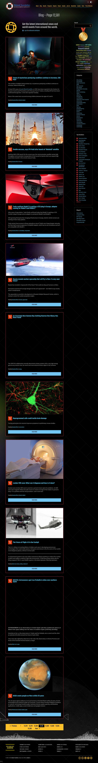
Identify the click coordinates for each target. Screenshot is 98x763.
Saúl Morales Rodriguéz (82, 141)
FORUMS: (59, 751)
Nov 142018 (10, 78)
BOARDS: (77, 747)
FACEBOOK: (23, 745)
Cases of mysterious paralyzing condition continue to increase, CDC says (37, 78)
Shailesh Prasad (83, 149)
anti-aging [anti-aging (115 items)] (88, 45)
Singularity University (82, 89)
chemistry (79, 120)
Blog (41, 6)
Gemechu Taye (82, 153)
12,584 (57, 726)
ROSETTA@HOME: (24, 751)
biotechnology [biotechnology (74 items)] (79, 50)
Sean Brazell (82, 182)
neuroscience (21, 427)
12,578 (25, 726)
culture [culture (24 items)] (88, 52)
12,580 (36, 726)
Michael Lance (14, 710)
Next (36, 728)
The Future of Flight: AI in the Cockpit (26, 542)
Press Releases (88, 6)
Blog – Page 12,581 (49, 15)
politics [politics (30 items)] (78, 63)
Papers (59, 6)
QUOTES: (77, 751)
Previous (14, 726)
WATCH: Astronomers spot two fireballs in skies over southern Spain (35, 581)
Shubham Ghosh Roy (84, 144)
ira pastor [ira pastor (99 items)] (79, 60)
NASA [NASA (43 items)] (87, 62)
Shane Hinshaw (83, 178)
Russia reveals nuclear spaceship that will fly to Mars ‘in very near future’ (36, 280)
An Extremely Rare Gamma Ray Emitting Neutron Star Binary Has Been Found (35, 316)
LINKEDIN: (59, 745)
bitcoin (78, 116)
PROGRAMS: (78, 749)
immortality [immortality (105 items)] (82, 58)
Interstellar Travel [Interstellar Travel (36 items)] (88, 58)
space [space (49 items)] (78, 67)
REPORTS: (41, 749)
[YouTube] (88, 758)
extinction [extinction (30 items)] (83, 54)
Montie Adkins (82, 196)
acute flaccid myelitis (26, 89)
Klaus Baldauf (82, 168)
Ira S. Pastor (82, 198)
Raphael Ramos (83, 180)
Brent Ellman (82, 188)
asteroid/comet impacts (83, 99)
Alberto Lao (14, 644)
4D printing (79, 81)
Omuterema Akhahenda (82, 165)
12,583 (52, 726)
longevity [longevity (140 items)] (83, 62)
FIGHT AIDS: (23, 749)
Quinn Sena (82, 146)
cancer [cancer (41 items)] (81, 52)
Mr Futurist (79, 216)
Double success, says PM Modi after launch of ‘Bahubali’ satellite (36, 149)
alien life (79, 95)
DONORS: (59, 747)
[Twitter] (82, 758)
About (37, 6)
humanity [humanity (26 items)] (90, 56)
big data (79, 107)
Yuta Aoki (81, 172)
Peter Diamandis (81, 83)
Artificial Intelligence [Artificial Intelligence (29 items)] (81, 46)
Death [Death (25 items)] (90, 52)
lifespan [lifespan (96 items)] (78, 62)
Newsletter (73, 6)
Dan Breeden (82, 147)
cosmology (79, 126)
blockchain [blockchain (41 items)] (89, 50)
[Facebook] (79, 758)
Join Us (68, 6)
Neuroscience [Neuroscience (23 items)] (90, 62)
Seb (80, 190)
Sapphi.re (28, 758)
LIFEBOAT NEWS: (42, 745)
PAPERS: (40, 751)
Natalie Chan (82, 184)
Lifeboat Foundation (14, 758)
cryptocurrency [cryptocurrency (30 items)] (85, 52)
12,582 (47, 726)
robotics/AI (25, 564)
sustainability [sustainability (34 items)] (82, 67)
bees (78, 105)
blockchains (80, 117)
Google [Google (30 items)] (76, 56)
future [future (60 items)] (86, 54)
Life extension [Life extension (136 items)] (86, 60)
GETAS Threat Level (11, 748)
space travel (25, 300)
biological (79, 110)
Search (90, 26)
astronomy (79, 101)
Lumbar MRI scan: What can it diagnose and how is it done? (34, 483)
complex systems (81, 123)
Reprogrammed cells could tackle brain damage (30, 418)
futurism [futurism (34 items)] (89, 54)
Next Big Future (80, 218)
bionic (78, 111)
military (21, 564)
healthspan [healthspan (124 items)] (85, 56)
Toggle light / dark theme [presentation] (91, 2)
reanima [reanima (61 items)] (82, 63)
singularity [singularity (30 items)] (89, 65)
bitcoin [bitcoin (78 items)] (85, 50)
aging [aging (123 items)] (77, 45)
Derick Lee (14, 564)
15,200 (30, 728)
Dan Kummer (82, 163)
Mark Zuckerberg (81, 92)
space (18, 644)
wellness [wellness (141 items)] (87, 69)
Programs (49, 6)
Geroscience (80, 213)
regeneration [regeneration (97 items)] (79, 65)
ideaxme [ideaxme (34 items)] (77, 58)
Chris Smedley (82, 200)
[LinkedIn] (85, 758)
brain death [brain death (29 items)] (77, 52)
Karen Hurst (82, 157)
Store (83, 6)
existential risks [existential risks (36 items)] (79, 54)
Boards (44, 6)
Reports (55, 6)
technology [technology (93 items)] (87, 67)
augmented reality (81, 102)
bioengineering (80, 108)
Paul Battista (82, 151)
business (79, 119)
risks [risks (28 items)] (87, 65)
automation (79, 104)
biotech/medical (22, 100)
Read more (34, 105)
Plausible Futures (81, 220)
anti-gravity (79, 96)
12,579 (31, 726)
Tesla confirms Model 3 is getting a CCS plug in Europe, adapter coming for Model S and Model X (35, 207)
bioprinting (79, 113)
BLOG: (40, 747)
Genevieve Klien (15, 100)
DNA (78, 84)
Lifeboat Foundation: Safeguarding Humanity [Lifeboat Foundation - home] (18, 6)
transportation (27, 231)
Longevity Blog (80, 215)
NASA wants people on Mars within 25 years (28, 695)
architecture (80, 98)
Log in (25, 30)
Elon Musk (79, 87)
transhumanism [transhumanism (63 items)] (80, 69)
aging (78, 93)
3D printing (79, 80)
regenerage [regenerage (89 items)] (87, 63)
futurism (20, 162)
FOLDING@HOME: (61, 749)
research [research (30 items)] (84, 65)
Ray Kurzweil (80, 86)
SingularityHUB (80, 222)
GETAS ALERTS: (78, 745)
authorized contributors (34, 30)
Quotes (79, 6)
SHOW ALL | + (79, 202)
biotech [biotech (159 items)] (86, 49)
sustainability (21, 231)
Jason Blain (82, 194)
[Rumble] (91, 758)
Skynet (78, 90)
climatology (80, 122)
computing (79, 125)
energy (20, 369)
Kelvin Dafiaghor (83, 155)
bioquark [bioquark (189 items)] (81, 49)
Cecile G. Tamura (83, 170)
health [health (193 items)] (80, 56)
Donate (63, 6)
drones (18, 564)
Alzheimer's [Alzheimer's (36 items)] (83, 45)
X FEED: (22, 747)
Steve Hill (81, 186)
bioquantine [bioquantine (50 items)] (87, 46)
